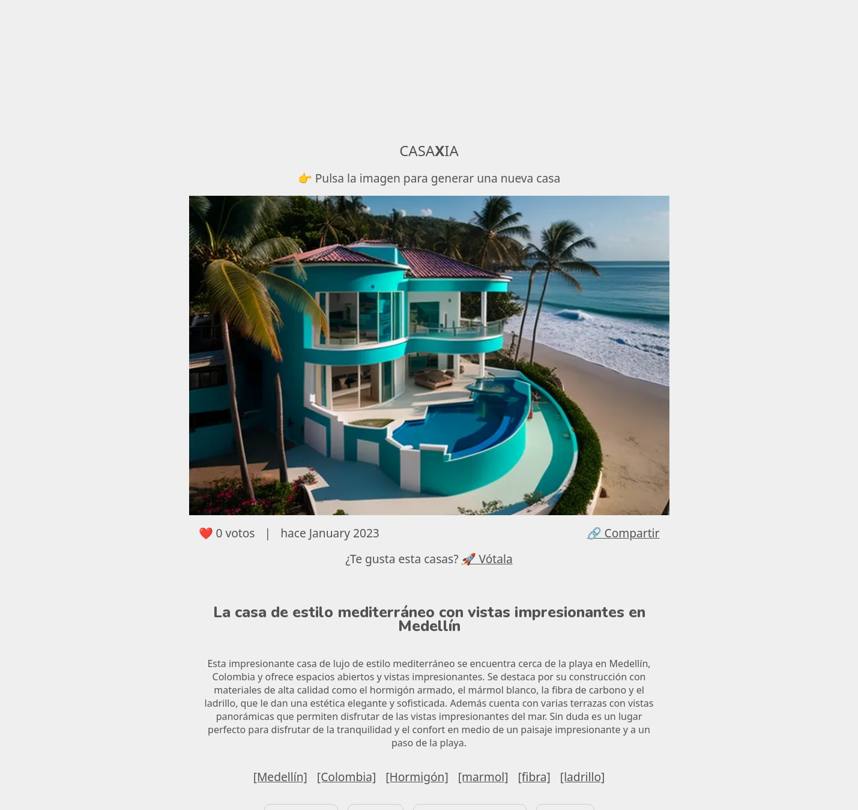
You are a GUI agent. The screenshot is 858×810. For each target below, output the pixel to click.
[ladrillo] (582, 777)
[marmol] (483, 777)
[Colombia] (346, 777)
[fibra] (534, 777)
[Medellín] (280, 777)
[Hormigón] (417, 777)
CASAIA (429, 150)
